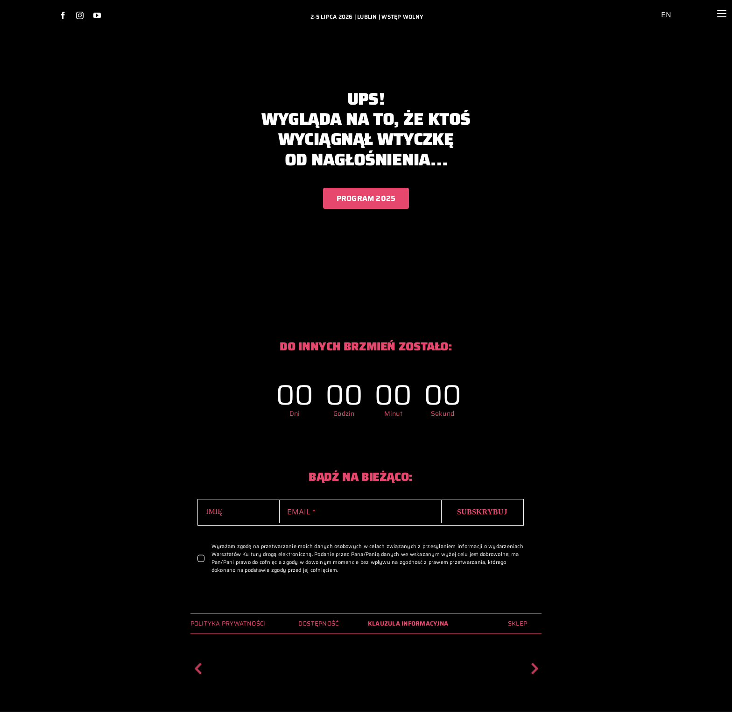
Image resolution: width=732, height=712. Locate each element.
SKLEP (517, 623)
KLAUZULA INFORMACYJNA (408, 623)
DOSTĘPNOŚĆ (318, 623)
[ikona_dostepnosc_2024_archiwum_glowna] (644, 8)
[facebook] (63, 15)
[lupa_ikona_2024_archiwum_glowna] (696, 6)
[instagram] (80, 15)
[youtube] (97, 15)
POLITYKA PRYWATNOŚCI (228, 623)
